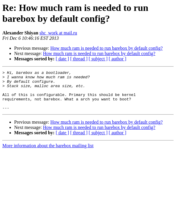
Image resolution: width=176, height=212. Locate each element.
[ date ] (62, 58)
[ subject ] (98, 58)
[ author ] (117, 58)
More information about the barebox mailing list (47, 153)
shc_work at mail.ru (58, 32)
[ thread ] (79, 58)
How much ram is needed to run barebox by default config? (106, 48)
